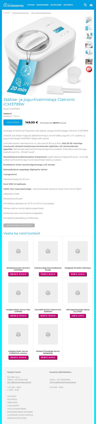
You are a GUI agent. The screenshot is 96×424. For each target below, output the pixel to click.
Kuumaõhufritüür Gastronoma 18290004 (48, 311)
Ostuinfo (68, 5)
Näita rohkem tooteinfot (19, 225)
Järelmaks (12, 402)
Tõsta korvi (12, 122)
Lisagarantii (13, 406)
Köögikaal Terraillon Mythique (78, 268)
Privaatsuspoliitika (17, 418)
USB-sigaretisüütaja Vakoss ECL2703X (77, 311)
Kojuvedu (12, 399)
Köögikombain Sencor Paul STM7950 (18, 311)
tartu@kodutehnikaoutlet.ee (19, 382)
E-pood (31, 5)
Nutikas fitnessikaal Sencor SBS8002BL (48, 352)
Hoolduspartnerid (16, 409)
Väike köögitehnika (20, 13)
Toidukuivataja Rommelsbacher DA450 (48, 269)
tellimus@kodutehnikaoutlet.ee (63, 382)
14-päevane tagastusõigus (20, 415)
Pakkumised (43, 5)
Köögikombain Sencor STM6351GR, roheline (18, 352)
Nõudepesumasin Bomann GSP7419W (18, 269)
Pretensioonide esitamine (20, 412)
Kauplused (55, 5)
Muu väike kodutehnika (41, 13)
